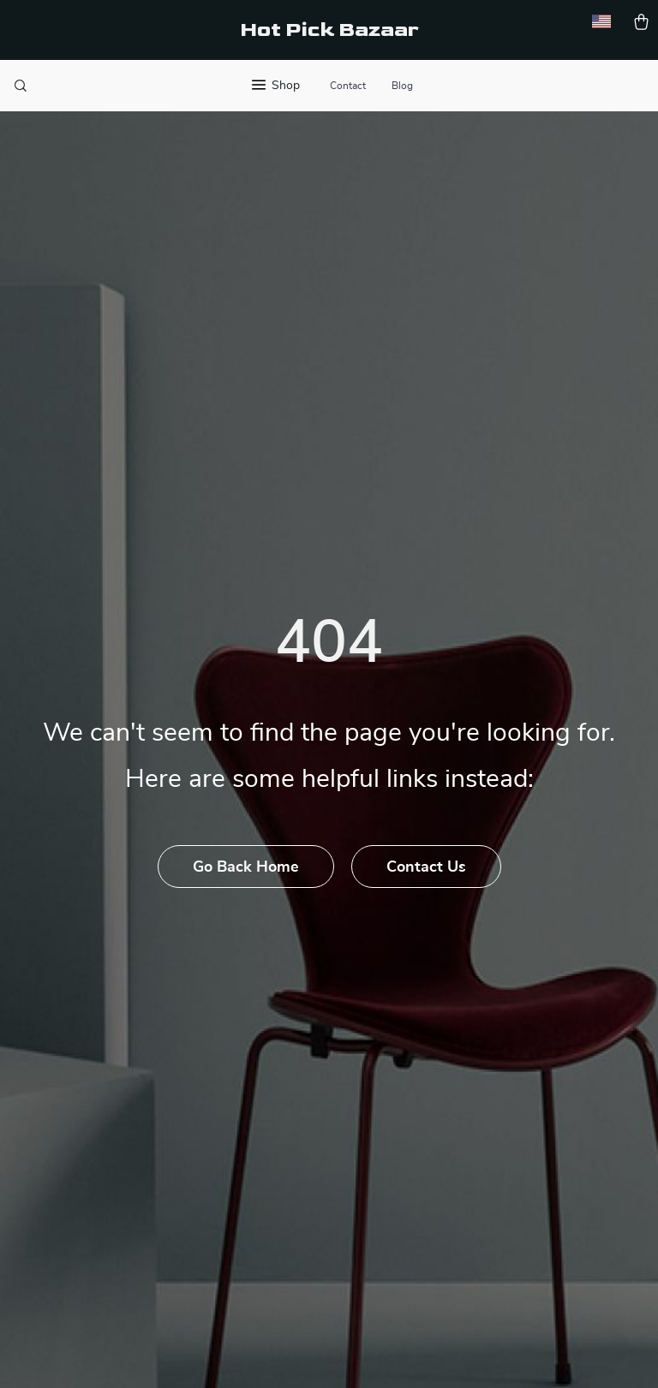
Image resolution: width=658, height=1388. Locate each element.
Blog (402, 85)
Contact (348, 85)
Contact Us (426, 867)
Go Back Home (246, 867)
